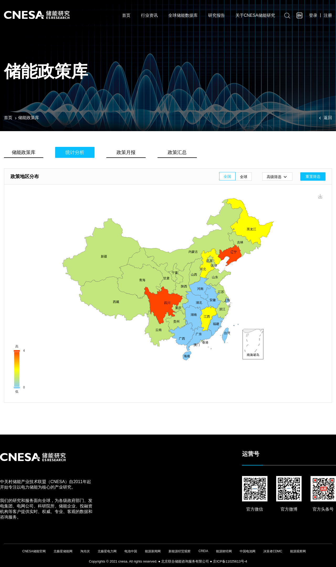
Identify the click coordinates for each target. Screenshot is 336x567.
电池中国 (130, 551)
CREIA (203, 551)
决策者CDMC (272, 551)
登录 (313, 16)
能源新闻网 (153, 551)
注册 (328, 16)
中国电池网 (247, 551)
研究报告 (216, 16)
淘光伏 (85, 551)
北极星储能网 (63, 551)
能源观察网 (298, 551)
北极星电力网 (107, 551)
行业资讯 (149, 16)
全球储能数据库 (183, 16)
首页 (126, 16)
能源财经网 (224, 551)
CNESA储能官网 (34, 551)
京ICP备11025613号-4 (230, 561)
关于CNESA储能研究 (255, 16)
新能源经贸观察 (180, 551)
